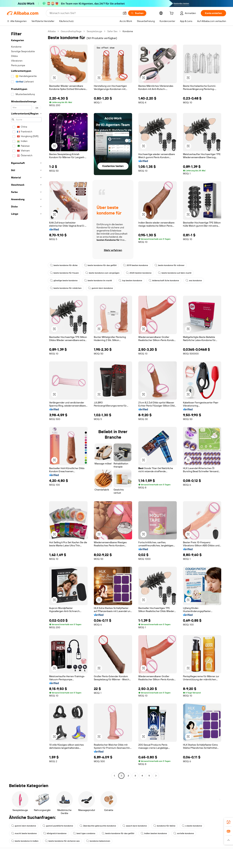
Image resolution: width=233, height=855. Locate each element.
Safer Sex (112, 31)
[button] (125, 13)
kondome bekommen (98, 841)
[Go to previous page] (114, 776)
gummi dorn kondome (100, 288)
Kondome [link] (128, 31)
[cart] (172, 13)
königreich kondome (54, 833)
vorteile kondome (183, 833)
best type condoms (84, 833)
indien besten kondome (154, 833)
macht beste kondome (24, 833)
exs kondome (194, 280)
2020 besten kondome (138, 273)
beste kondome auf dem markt (174, 273)
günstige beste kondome (64, 280)
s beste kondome (192, 825)
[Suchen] (137, 13)
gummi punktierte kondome (58, 825)
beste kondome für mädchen (66, 288)
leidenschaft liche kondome (164, 280)
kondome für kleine (164, 825)
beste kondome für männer (170, 265)
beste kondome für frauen (64, 273)
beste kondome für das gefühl (100, 265)
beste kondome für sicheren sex (62, 841)
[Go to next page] (156, 776)
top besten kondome (130, 280)
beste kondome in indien (24, 841)
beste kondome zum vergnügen (102, 273)
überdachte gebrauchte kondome (98, 825)
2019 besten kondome (135, 265)
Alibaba (52, 31)
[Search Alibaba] (85, 13)
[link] (228, 822)
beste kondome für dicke (64, 265)
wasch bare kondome (135, 825)
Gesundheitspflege (71, 31)
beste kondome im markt (98, 280)
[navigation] (26, 404)
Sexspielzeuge (94, 31)
